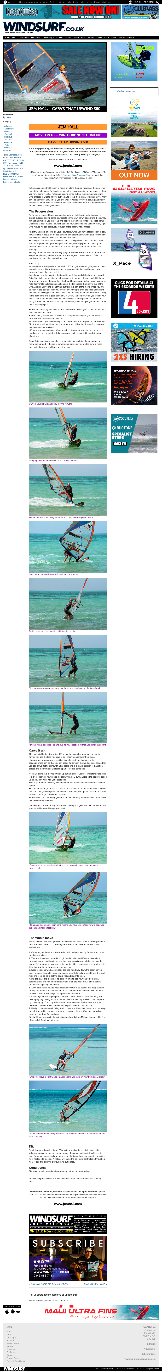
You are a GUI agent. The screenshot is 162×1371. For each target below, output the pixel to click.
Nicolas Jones (12, 168)
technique (7, 182)
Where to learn (126, 37)
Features (24, 37)
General (8, 134)
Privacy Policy (13, 1358)
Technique (49, 37)
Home (7, 37)
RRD (15, 176)
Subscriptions (148, 1354)
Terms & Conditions (15, 1361)
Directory (10, 1349)
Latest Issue (103, 37)
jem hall (9, 157)
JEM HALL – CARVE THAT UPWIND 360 (64, 109)
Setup (7, 145)
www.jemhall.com (68, 165)
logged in (45, 1300)
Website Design (144, 1369)
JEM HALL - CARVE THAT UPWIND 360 (13, 160)
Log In (137, 2)
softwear (13, 179)
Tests (15, 37)
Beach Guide (79, 37)
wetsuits (16, 182)
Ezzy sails (12, 155)
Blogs (9, 1355)
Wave (156, 1369)
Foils (113, 37)
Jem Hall (8, 140)
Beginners (9, 129)
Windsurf (7, 150)
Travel (68, 37)
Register (149, 2)
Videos (59, 37)
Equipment (36, 37)
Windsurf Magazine (126, 91)
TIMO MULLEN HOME (94, 1284)
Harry (8, 117)
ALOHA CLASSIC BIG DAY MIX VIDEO (49, 1284)
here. (109, 2)
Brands (91, 37)
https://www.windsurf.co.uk (107, 1369)
